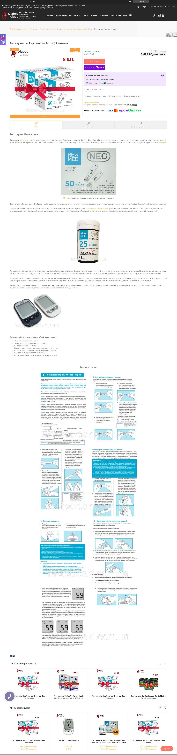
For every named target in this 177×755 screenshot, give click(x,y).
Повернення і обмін (119, 15)
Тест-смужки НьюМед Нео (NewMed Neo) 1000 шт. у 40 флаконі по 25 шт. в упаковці (108, 741)
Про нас (77, 15)
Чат (166, 749)
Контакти (104, 15)
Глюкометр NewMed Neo (69, 740)
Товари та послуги (63, 15)
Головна (49, 15)
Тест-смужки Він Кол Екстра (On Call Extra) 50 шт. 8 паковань (148, 697)
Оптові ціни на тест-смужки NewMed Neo (76, 29)
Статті (85, 15)
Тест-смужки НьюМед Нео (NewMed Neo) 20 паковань (108, 697)
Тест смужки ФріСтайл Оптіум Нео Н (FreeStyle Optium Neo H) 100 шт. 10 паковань (68, 697)
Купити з (95, 67)
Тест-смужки (33, 29)
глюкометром (161, 142)
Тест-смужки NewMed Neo (50, 29)
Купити (95, 61)
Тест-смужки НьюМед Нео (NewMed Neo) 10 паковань (28, 697)
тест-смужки (24, 140)
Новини (94, 15)
